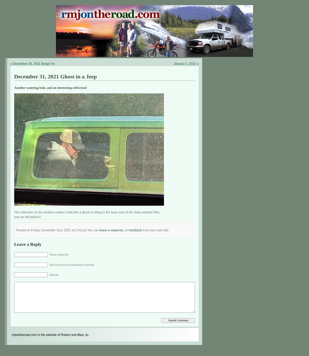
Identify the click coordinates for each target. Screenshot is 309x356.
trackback (135, 230)
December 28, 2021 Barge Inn (34, 63)
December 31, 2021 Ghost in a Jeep (55, 76)
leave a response (111, 230)
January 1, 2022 (185, 63)
